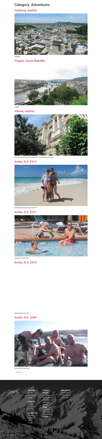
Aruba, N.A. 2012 (25, 161)
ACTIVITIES (33, 413)
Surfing (30, 423)
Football (31, 409)
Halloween (65, 393)
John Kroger (46, 395)
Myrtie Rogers (47, 397)
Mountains (31, 395)
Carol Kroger (46, 400)
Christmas (64, 397)
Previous (18, 372)
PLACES (31, 390)
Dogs (45, 407)
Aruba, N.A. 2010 (25, 262)
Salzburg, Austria (25, 10)
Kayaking (31, 415)
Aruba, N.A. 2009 (25, 317)
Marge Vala (46, 402)
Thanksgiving (66, 395)
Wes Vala (45, 404)
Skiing (30, 420)
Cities (30, 397)
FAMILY (46, 390)
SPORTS (31, 402)
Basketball (31, 406)
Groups (46, 417)
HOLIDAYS (65, 390)
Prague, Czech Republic (29, 60)
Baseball (31, 404)
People (45, 393)
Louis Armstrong (47, 414)
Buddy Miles (46, 409)
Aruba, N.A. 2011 (25, 212)
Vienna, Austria (24, 111)
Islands (30, 393)
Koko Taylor (46, 412)
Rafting (30, 418)
